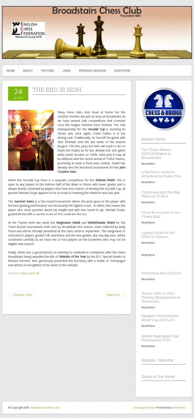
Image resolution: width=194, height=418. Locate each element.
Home (10, 70)
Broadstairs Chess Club (45, 407)
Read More (148, 163)
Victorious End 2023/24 (161, 273)
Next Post (115, 295)
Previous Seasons (92, 70)
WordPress (179, 407)
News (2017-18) (30, 273)
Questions (122, 70)
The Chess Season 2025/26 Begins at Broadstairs (156, 153)
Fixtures (47, 70)
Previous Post (21, 295)
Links (66, 70)
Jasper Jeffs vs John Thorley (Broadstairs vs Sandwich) (160, 297)
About (28, 70)
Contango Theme (144, 407)
